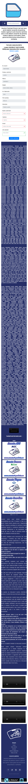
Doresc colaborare (14, 751)
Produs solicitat (6, 72)
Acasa (14, 745)
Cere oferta (14, 747)
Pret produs (5, 98)
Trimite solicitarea (14, 138)
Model (4, 85)
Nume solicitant (6, 111)
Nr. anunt (4, 66)
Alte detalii (5, 130)
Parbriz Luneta (14, 51)
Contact (14, 749)
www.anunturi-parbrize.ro (7, 146)
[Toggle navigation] (4, 23)
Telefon (4, 117)
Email (3, 123)
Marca (4, 78)
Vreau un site (14, 753)
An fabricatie (5, 91)
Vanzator (4, 104)
